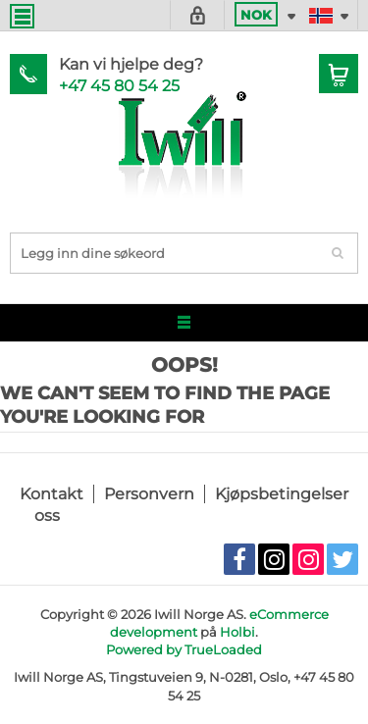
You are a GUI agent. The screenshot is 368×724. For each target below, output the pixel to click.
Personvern (149, 494)
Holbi (237, 632)
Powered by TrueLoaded (184, 649)
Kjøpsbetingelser (281, 494)
